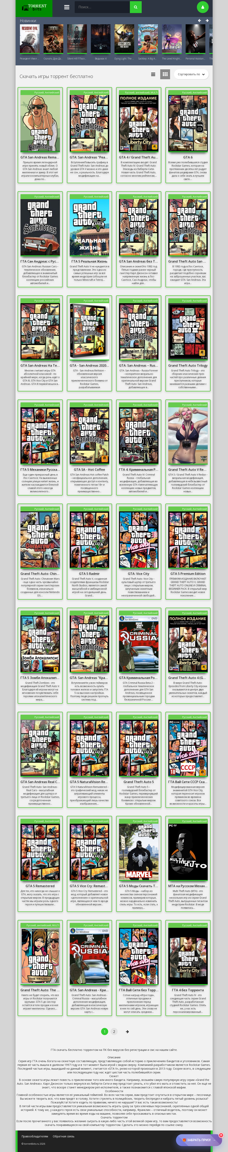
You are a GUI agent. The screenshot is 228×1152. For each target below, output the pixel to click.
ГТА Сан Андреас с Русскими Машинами (40, 261)
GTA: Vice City (138, 574)
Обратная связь (63, 1136)
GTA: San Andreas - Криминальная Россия (89, 990)
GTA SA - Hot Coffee (89, 470)
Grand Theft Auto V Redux (188, 470)
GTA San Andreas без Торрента (138, 261)
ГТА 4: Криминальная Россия (138, 470)
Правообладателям (34, 1136)
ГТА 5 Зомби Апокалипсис (40, 678)
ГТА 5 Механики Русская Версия (40, 470)
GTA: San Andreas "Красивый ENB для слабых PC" (89, 678)
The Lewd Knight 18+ (172, 58)
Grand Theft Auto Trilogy (188, 365)
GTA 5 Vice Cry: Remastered (89, 886)
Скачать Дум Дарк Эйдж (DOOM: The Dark (53, 58)
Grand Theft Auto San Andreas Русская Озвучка (188, 261)
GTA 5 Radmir (89, 574)
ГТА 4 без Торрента (188, 990)
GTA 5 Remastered (40, 886)
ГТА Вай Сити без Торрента (138, 990)
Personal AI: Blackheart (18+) (195, 58)
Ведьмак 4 (100, 58)
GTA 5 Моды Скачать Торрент (138, 886)
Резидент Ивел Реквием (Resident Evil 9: (30, 58)
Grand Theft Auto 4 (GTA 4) (188, 678)
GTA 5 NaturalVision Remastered (89, 782)
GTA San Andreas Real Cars (40, 782)
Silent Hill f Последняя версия (77, 58)
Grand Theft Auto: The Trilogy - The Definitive (40, 990)
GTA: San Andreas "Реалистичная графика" (89, 157)
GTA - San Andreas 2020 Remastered (89, 365)
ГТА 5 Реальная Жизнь (89, 261)
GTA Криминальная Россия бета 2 (138, 678)
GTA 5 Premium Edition (188, 574)
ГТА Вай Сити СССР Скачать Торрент (188, 782)
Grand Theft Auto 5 (139, 782)
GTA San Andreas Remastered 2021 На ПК (40, 157)
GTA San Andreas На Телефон (40, 365)
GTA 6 (188, 157)
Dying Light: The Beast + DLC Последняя (124, 58)
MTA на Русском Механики (188, 886)
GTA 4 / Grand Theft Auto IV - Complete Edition (138, 157)
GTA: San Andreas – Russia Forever (138, 365)
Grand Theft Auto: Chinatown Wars (40, 574)
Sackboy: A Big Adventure (148, 58)
